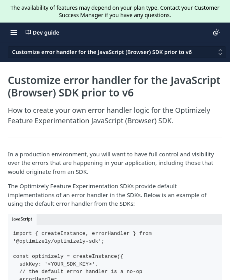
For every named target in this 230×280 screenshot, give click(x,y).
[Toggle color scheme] (216, 32)
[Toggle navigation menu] (13, 32)
